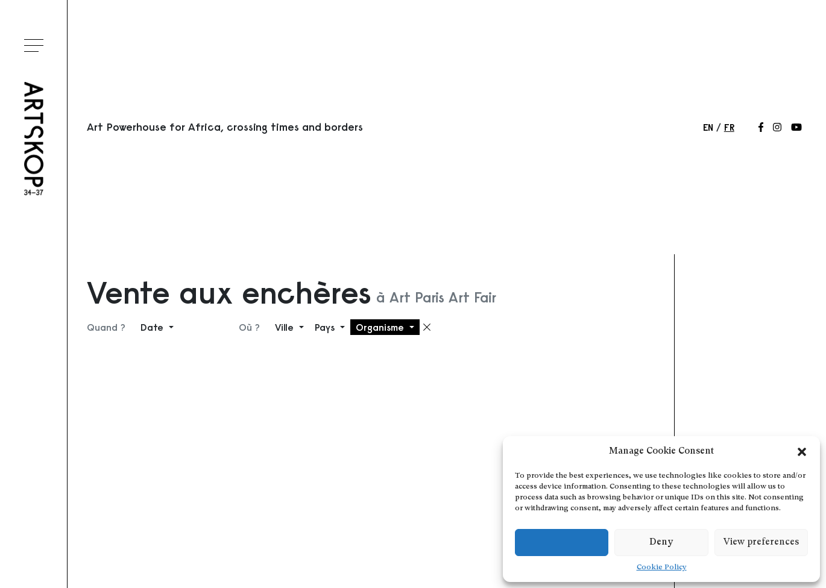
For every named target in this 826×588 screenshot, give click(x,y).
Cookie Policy (662, 567)
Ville (286, 327)
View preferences (761, 542)
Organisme (381, 327)
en (708, 127)
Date (153, 327)
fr (729, 127)
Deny (661, 542)
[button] (802, 452)
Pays (326, 327)
